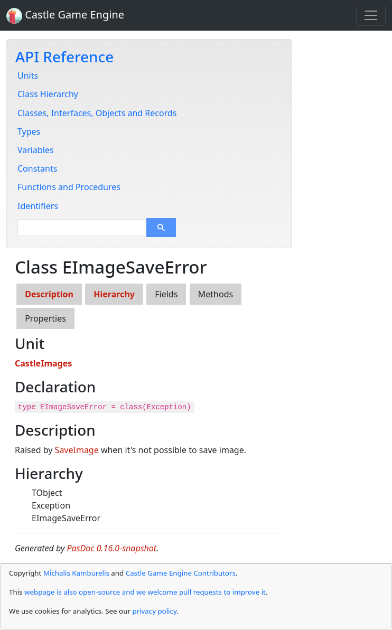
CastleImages (43, 363)
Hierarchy (114, 294)
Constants (37, 168)
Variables (35, 150)
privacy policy (154, 611)
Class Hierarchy (47, 94)
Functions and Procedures (68, 187)
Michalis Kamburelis (76, 573)
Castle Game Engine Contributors (181, 573)
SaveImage (77, 450)
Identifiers (37, 206)
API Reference (64, 56)
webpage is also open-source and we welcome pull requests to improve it (145, 592)
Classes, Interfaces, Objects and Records (96, 113)
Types (28, 131)
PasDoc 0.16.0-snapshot (112, 548)
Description (49, 294)
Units (27, 75)
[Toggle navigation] (371, 15)
